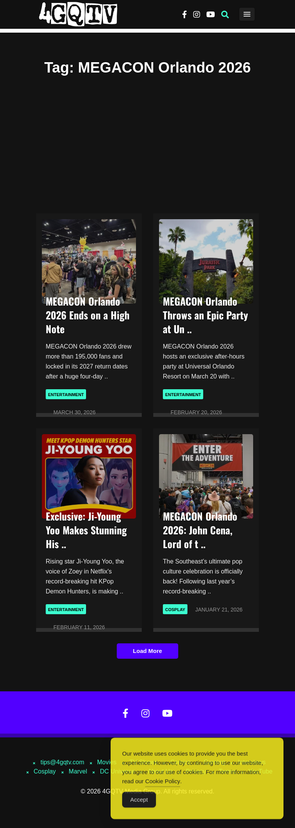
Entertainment (66, 394)
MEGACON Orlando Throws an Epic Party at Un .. (205, 315)
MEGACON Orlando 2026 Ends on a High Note (87, 315)
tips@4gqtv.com (62, 762)
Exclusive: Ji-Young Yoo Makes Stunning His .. (86, 530)
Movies (107, 762)
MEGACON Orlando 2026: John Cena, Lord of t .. (200, 530)
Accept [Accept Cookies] (139, 801)
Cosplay (175, 609)
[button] (225, 14)
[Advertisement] (147, 140)
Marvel (78, 771)
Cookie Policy (162, 783)
